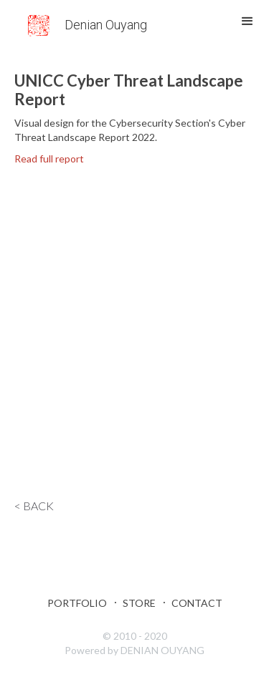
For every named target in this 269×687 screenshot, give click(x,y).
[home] (86, 22)
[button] (247, 21)
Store (139, 603)
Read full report (49, 158)
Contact (196, 603)
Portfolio (77, 603)
